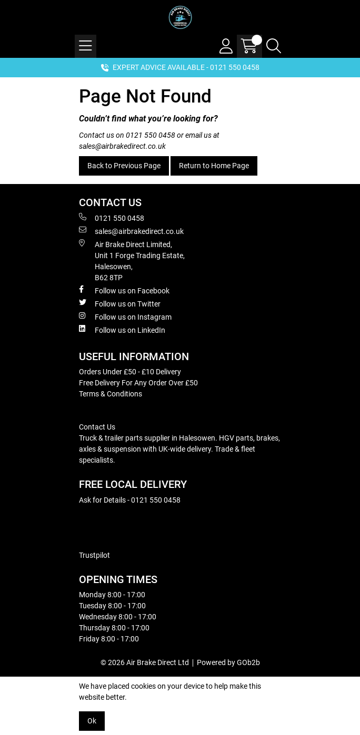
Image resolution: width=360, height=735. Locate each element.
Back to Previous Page (124, 165)
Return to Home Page (214, 165)
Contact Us (97, 427)
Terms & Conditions (110, 394)
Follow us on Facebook (124, 290)
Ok (91, 721)
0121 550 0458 (150, 135)
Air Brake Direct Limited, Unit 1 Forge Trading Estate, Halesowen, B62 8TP (132, 260)
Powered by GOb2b (228, 662)
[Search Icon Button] (273, 46)
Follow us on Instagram (125, 316)
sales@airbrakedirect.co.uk (122, 146)
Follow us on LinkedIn (122, 329)
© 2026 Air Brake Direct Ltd (145, 662)
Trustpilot (94, 555)
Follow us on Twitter (120, 303)
